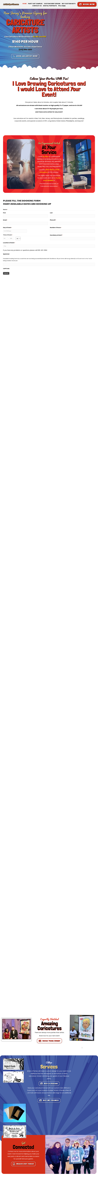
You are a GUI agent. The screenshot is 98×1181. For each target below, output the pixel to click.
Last (51, 213)
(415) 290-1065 (25, 49)
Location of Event (9, 242)
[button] (86, 4)
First (4, 213)
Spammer (6, 253)
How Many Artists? (56, 234)
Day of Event (7, 227)
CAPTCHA (6, 267)
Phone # (53, 220)
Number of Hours (56, 227)
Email (5, 220)
